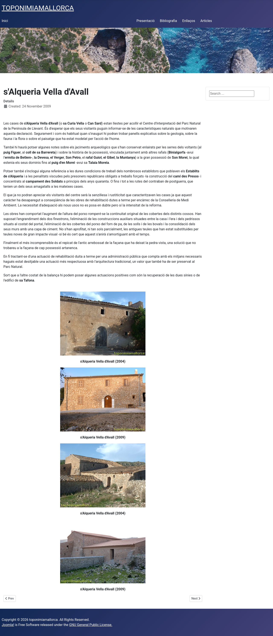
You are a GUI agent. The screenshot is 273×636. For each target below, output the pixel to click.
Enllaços (188, 21)
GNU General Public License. (90, 625)
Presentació (145, 21)
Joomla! (8, 625)
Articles (206, 21)
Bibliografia (168, 21)
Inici (5, 21)
